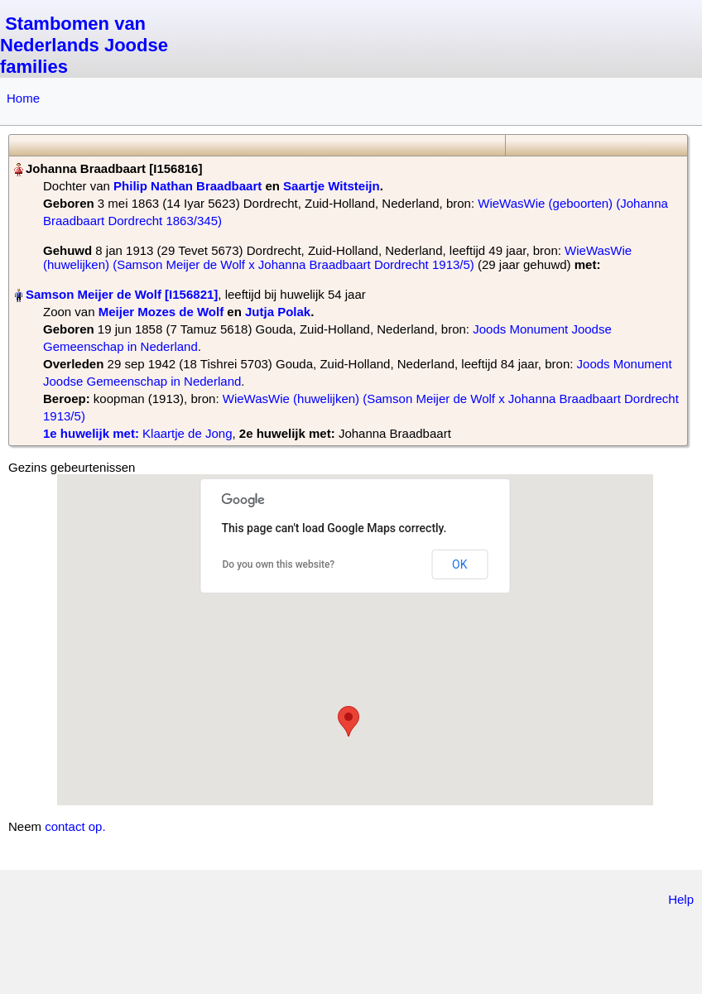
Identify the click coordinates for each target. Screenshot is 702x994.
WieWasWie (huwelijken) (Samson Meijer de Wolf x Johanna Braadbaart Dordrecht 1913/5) (337, 257)
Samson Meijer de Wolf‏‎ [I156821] (122, 294)
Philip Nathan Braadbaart (187, 186)
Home (23, 98)
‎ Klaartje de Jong (137, 433)
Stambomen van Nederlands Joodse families (84, 45)
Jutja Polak (277, 312)
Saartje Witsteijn (331, 186)
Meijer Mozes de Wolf (161, 312)
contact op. (75, 826)
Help (681, 899)
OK (459, 564)
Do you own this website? (279, 564)
